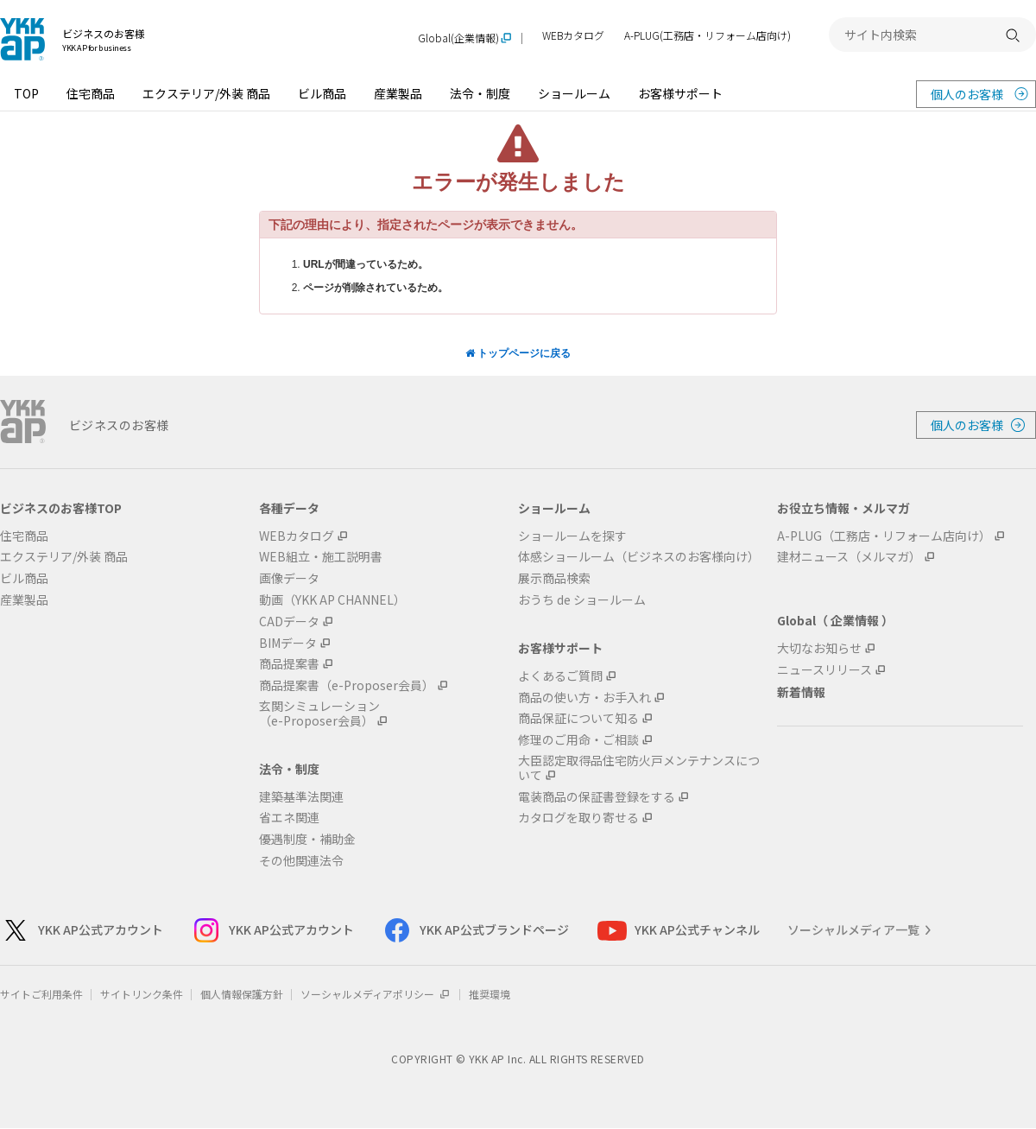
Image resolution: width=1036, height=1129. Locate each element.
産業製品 (398, 93)
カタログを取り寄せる (578, 817)
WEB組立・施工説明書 (320, 556)
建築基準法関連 (301, 797)
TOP (26, 93)
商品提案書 (289, 663)
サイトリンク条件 (141, 993)
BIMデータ (288, 643)
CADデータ (289, 621)
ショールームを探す (572, 536)
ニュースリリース (824, 670)
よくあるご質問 (560, 676)
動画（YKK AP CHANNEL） (332, 600)
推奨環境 (489, 993)
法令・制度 (480, 93)
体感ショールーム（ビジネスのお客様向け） (639, 556)
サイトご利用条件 (41, 993)
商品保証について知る (578, 718)
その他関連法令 (301, 860)
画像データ (289, 578)
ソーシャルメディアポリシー (376, 993)
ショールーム (574, 93)
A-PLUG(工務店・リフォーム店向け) (707, 35)
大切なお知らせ (819, 648)
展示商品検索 (554, 578)
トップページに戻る (518, 353)
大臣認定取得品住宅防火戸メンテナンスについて (639, 768)
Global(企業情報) (458, 38)
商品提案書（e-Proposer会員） (346, 685)
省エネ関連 (289, 817)
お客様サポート (680, 93)
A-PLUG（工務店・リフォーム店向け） (884, 536)
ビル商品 (322, 93)
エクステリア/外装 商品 (206, 93)
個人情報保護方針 (241, 993)
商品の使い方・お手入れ (584, 697)
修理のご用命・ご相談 (578, 740)
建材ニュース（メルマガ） (849, 556)
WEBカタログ (573, 35)
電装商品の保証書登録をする (596, 797)
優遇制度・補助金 (307, 839)
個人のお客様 (967, 94)
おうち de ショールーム (582, 600)
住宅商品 (90, 93)
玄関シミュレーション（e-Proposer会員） (319, 713)
